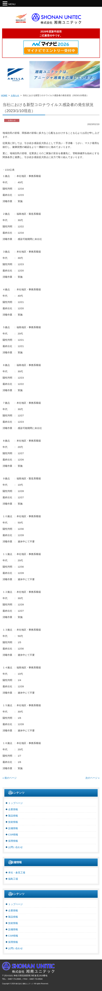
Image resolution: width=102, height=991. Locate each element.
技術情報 (13, 822)
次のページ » (92, 777)
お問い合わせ (15, 847)
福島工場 (13, 878)
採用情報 (13, 840)
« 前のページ (10, 777)
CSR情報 (13, 834)
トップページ (15, 803)
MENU (11, 4)
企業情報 (13, 809)
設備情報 (13, 828)
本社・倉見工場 (16, 872)
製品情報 (13, 815)
